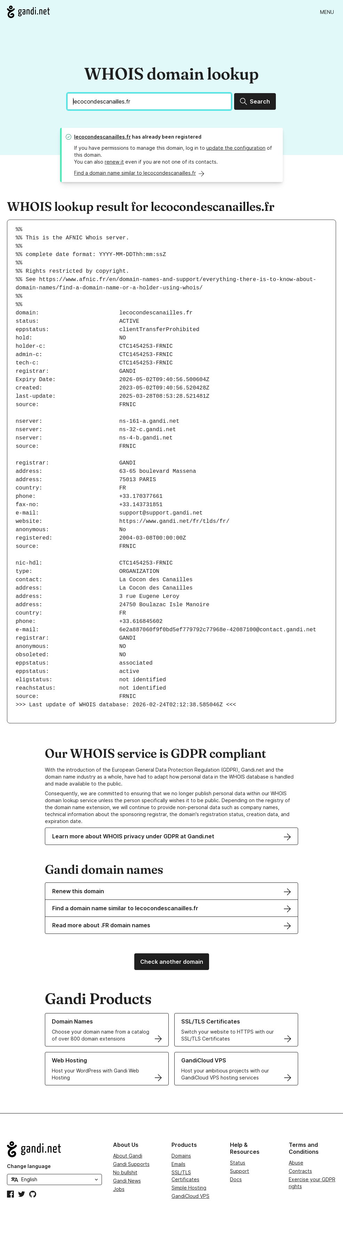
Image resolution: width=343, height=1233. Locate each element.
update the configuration (235, 148)
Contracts (300, 1171)
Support (239, 1171)
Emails (178, 1164)
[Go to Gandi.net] (28, 12)
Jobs (119, 1189)
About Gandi (127, 1156)
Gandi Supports (131, 1164)
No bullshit (125, 1172)
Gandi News (127, 1181)
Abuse (296, 1163)
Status (237, 1163)
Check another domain (171, 961)
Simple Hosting (189, 1188)
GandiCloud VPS (190, 1196)
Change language (29, 1166)
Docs (236, 1179)
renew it (114, 162)
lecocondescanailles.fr (102, 137)
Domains (181, 1156)
